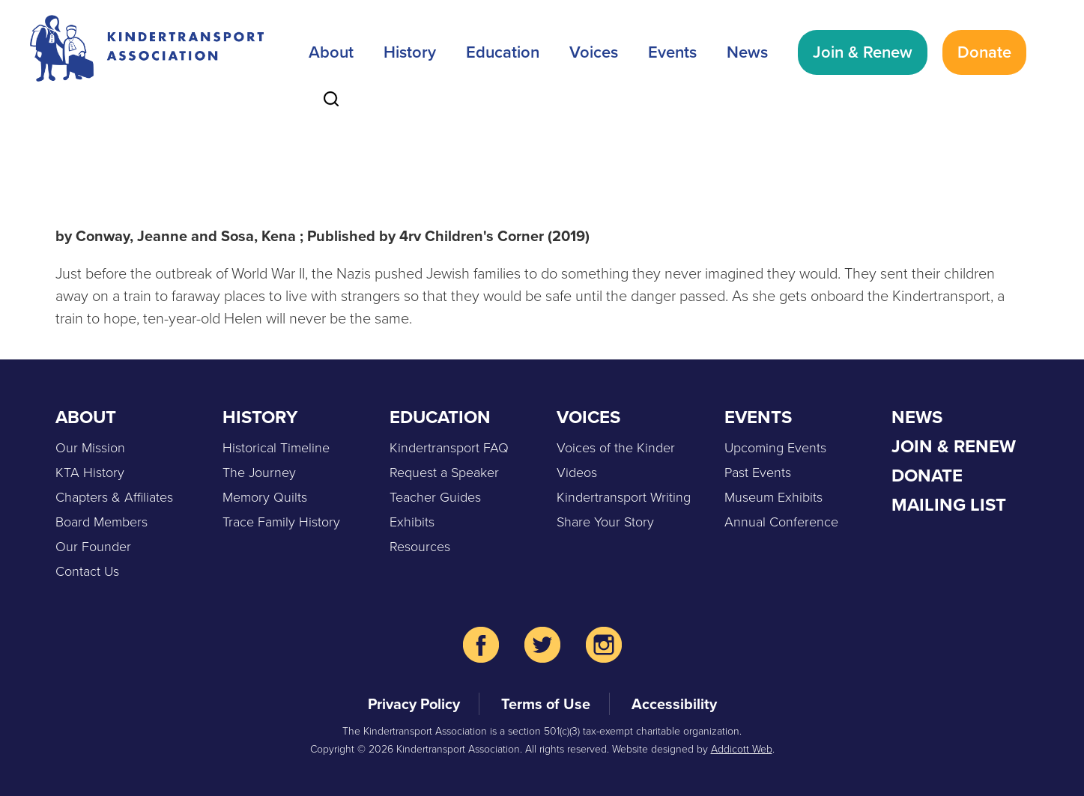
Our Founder (93, 546)
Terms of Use (545, 704)
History (410, 52)
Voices (593, 52)
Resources (420, 546)
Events (672, 52)
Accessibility (674, 704)
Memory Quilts (264, 497)
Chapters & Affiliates (114, 497)
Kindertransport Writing (624, 497)
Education (502, 52)
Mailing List (948, 504)
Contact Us (87, 571)
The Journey (259, 472)
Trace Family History (281, 522)
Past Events (757, 472)
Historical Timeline (276, 448)
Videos (577, 472)
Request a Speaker (444, 472)
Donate (984, 52)
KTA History (89, 472)
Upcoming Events (775, 448)
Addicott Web (741, 749)
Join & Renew (862, 52)
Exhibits (412, 522)
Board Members (101, 522)
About (331, 52)
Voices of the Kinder (616, 448)
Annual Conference (781, 522)
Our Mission (90, 448)
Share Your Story (605, 522)
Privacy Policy (414, 704)
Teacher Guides (435, 497)
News (747, 52)
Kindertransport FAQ (449, 448)
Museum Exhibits (773, 497)
